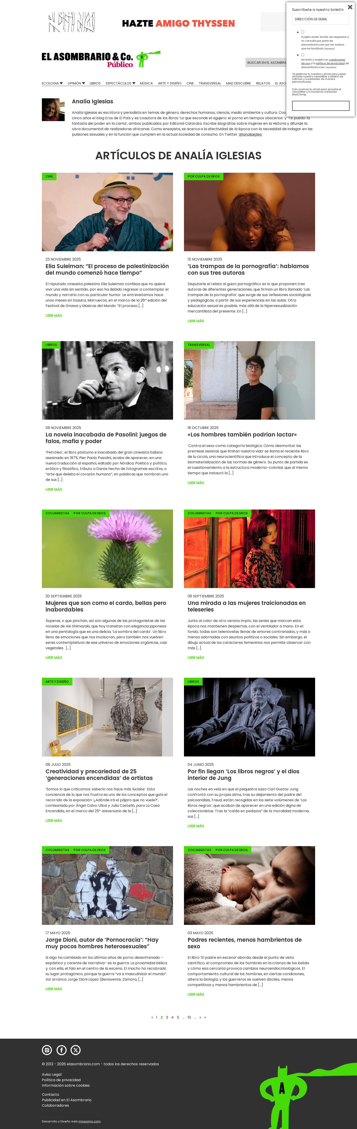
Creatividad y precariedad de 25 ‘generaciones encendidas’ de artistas (100, 775)
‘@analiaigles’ (250, 134)
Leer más (54, 315)
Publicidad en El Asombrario (67, 1100)
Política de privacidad (61, 1080)
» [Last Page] (205, 1017)
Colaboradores (55, 1105)
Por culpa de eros (204, 176)
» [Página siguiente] (200, 1017)
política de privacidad (330, 1073)
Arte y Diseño (169, 83)
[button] (101, 59)
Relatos (263, 83)
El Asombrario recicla (295, 83)
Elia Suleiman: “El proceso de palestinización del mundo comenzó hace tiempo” (107, 269)
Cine (190, 83)
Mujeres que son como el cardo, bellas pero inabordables (106, 606)
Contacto (50, 1094)
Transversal (210, 83)
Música (146, 83)
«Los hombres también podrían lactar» (243, 434)
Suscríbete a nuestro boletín (318, 1020)
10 (189, 1017)
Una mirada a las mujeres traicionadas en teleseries (247, 606)
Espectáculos (118, 83)
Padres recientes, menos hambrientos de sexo (245, 943)
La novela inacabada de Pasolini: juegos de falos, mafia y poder (106, 438)
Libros (95, 83)
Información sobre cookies (66, 1085)
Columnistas (57, 513)
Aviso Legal (51, 1074)
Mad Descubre (238, 83)
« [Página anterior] (152, 1017)
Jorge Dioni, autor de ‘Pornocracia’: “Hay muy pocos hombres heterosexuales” (102, 943)
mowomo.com (90, 1121)
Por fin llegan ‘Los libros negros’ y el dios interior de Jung (243, 775)
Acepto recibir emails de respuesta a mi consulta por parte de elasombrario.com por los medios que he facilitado (325, 1052)
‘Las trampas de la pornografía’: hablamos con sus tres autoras (248, 269)
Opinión (74, 83)
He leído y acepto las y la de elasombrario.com (325, 1073)
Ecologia (50, 83)
